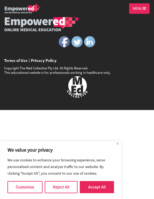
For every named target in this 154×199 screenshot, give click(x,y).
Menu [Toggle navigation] (139, 9)
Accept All (97, 187)
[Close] (117, 143)
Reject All (61, 187)
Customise (25, 187)
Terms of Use (16, 60)
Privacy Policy (44, 60)
